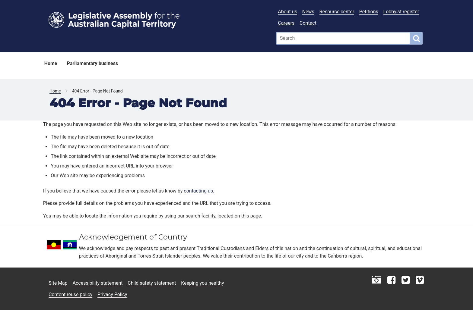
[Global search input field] (343, 38)
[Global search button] (416, 38)
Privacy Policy (112, 294)
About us (287, 11)
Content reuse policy (70, 294)
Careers (286, 23)
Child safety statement (152, 283)
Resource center (336, 11)
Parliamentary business (92, 63)
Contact (308, 23)
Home (50, 63)
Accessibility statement (98, 283)
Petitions (368, 11)
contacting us (198, 191)
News (308, 11)
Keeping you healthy (202, 283)
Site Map (58, 283)
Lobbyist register (401, 11)
